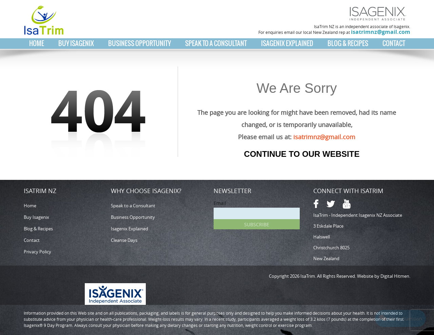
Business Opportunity (139, 43)
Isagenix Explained (287, 43)
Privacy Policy (37, 252)
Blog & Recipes (348, 43)
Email (220, 203)
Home (36, 43)
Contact (393, 43)
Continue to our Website (302, 154)
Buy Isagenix (76, 43)
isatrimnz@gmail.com (380, 32)
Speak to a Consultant (216, 43)
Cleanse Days (124, 240)
